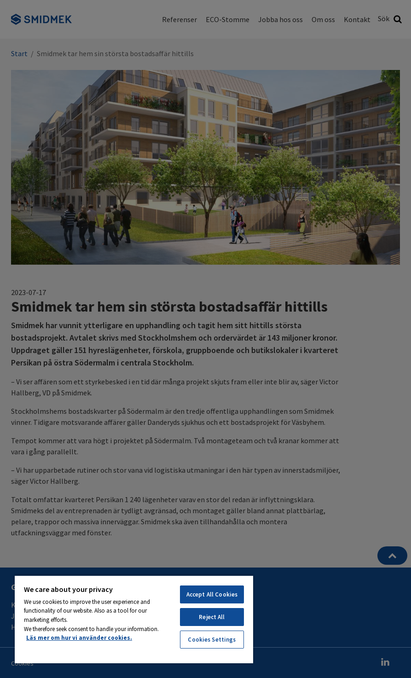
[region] (134, 619)
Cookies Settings (212, 639)
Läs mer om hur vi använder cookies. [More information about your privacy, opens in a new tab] (79, 638)
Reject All (212, 617)
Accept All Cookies (211, 594)
